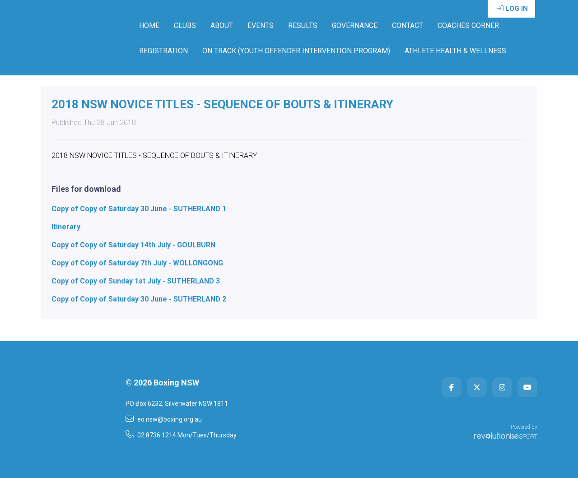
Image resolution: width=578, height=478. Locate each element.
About (221, 25)
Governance (355, 25)
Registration (163, 50)
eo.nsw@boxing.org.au (164, 419)
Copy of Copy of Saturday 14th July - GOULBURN (133, 245)
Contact (407, 25)
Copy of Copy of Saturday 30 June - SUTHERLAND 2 (138, 299)
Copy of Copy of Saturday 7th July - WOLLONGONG (137, 263)
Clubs (185, 25)
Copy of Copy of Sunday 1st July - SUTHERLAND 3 (135, 281)
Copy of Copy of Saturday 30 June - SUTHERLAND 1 (138, 208)
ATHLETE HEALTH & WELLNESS (455, 50)
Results (302, 25)
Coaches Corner (468, 25)
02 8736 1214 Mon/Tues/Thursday (181, 435)
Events (260, 25)
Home (149, 25)
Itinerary (65, 227)
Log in (512, 9)
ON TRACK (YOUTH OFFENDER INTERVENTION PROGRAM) (296, 50)
